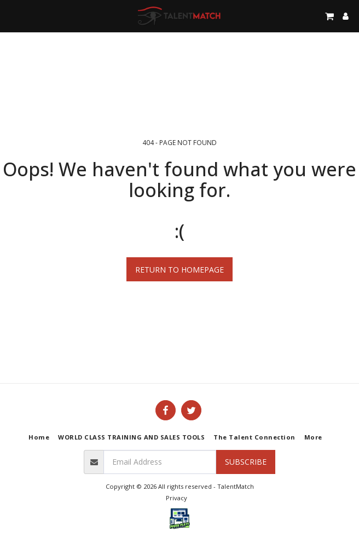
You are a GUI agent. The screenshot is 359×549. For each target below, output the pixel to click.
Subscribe (246, 461)
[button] (12, 15)
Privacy (176, 498)
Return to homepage (179, 269)
